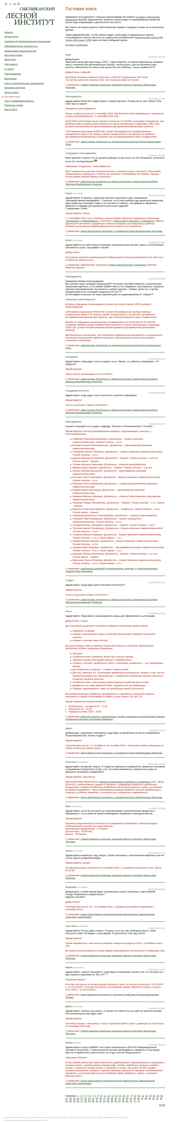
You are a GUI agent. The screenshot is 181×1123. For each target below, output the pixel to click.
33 (89, 1098)
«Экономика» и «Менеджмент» (82, 221)
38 (108, 1098)
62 (100, 1101)
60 (93, 1101)
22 (146, 1095)
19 (135, 1095)
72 (138, 1101)
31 (81, 1098)
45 (134, 1098)
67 (119, 1101)
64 (108, 1101)
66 (116, 1101)
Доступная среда (13, 55)
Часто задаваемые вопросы (19, 101)
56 (78, 1101)
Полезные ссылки (13, 105)
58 (85, 1101)
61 (97, 1101)
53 (66, 1101)
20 (139, 1095)
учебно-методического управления (127, 265)
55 (74, 1101)
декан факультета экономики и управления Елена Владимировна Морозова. (122, 231)
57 (81, 1101)
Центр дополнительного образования (24, 83)
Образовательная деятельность (21, 46)
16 (124, 1095)
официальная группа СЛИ (149, 37)
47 (142, 1098)
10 (101, 1095)
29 (74, 1098)
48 (146, 1098)
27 (66, 1098)
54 (70, 1101)
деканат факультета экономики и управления (125, 781)
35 (97, 1098)
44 (131, 1098)
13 (112, 1095)
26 (161, 1095)
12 (108, 1095)
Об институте (11, 36)
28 (70, 1098)
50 (153, 1098)
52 (161, 1098)
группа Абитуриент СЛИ (77, 40)
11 (105, 1095)
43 (127, 1098)
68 (123, 1101)
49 (149, 1098)
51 (157, 1098)
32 (85, 1098)
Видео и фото (11, 92)
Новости (8, 32)
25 (158, 1095)
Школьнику (10, 59)
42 (123, 1098)
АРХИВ (162, 1105)
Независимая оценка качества (20, 51)
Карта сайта (10, 109)
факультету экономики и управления (134, 221)
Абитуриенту (11, 64)
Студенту (9, 69)
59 (89, 1101)
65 (112, 1101)
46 (138, 1098)
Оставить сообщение (76, 45)
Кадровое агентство (14, 87)
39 (112, 1098)
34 (93, 1098)
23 (150, 1095)
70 (131, 1101)
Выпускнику (10, 78)
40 (116, 1098)
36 (100, 1098)
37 (104, 1098)
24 (154, 1095)
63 (104, 1101)
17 (127, 1095)
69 (127, 1101)
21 (142, 1095)
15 (120, 1095)
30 (78, 1098)
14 (116, 1095)
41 (119, 1098)
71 (134, 1101)
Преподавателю (12, 73)
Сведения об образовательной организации (27, 41)
